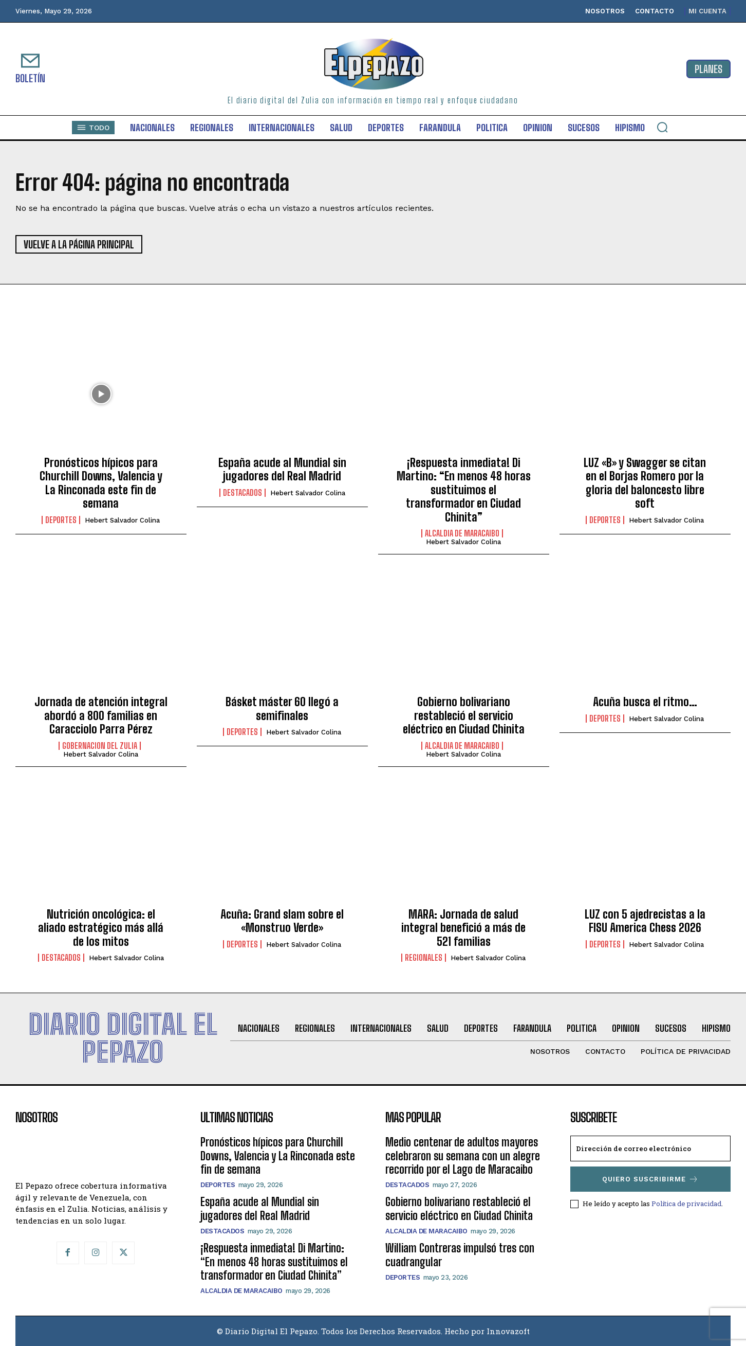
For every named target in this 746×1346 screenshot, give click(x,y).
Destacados (242, 493)
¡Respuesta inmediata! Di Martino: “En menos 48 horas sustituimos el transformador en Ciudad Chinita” (464, 490)
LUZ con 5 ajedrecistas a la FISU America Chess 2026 (645, 921)
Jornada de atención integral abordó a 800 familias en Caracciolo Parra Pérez (100, 715)
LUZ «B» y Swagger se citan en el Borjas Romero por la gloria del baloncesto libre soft (645, 483)
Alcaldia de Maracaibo (462, 533)
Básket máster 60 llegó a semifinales (282, 708)
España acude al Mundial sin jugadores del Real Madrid (282, 469)
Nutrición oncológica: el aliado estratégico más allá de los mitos (100, 927)
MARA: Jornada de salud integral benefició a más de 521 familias (463, 927)
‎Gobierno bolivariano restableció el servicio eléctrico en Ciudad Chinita (464, 715)
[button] (662, 127)
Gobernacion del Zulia (99, 746)
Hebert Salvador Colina (122, 520)
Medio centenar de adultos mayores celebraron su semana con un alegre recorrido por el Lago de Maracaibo (462, 1155)
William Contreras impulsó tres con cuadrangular (459, 1254)
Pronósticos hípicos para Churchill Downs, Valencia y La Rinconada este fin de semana (101, 483)
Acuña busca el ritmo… (645, 702)
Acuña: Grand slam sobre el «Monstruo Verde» (282, 921)
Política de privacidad (686, 1203)
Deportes (61, 520)
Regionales (423, 958)
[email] (650, 1148)
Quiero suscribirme (650, 1179)
